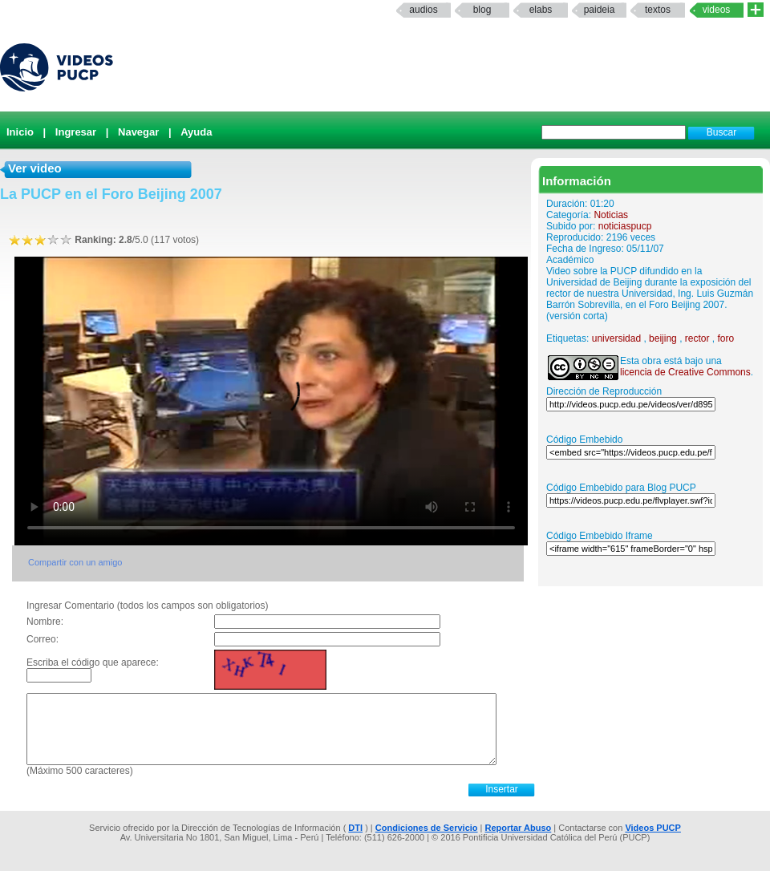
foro (726, 338)
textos (658, 9)
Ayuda (196, 132)
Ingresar (75, 132)
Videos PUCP (653, 828)
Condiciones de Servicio (426, 828)
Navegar (138, 132)
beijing (663, 338)
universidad (616, 338)
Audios (423, 9)
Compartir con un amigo (75, 562)
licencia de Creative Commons (685, 372)
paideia (599, 9)
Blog (482, 9)
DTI (355, 828)
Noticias (611, 215)
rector (697, 338)
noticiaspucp (625, 226)
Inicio (20, 132)
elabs (541, 9)
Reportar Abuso (518, 828)
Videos (717, 9)
